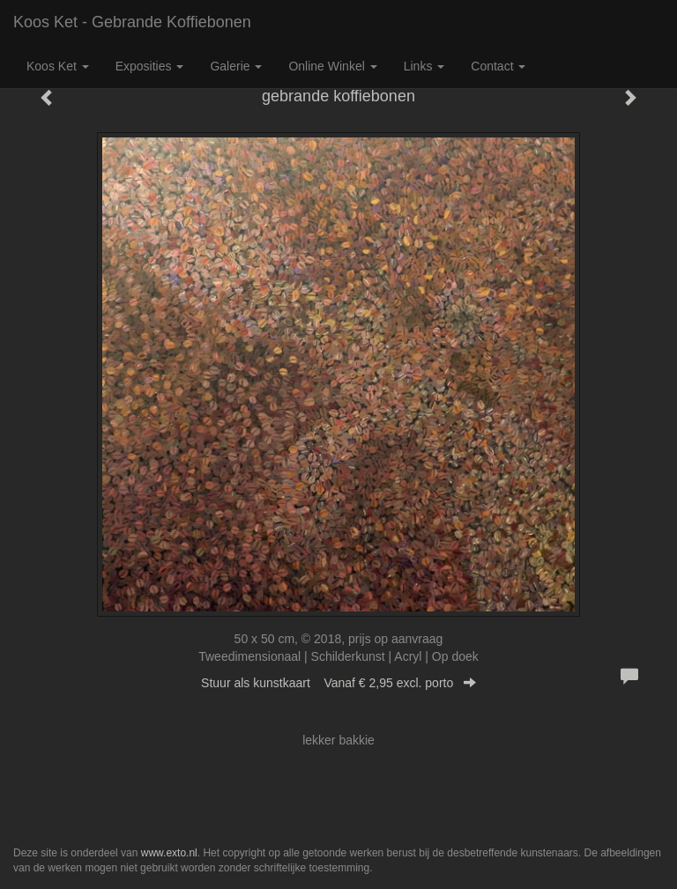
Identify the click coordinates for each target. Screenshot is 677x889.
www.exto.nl (169, 853)
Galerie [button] (236, 66)
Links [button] (424, 66)
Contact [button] (498, 66)
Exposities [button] (149, 66)
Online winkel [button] (332, 66)
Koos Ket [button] (57, 66)
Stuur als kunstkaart (338, 683)
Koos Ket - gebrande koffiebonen (132, 22)
